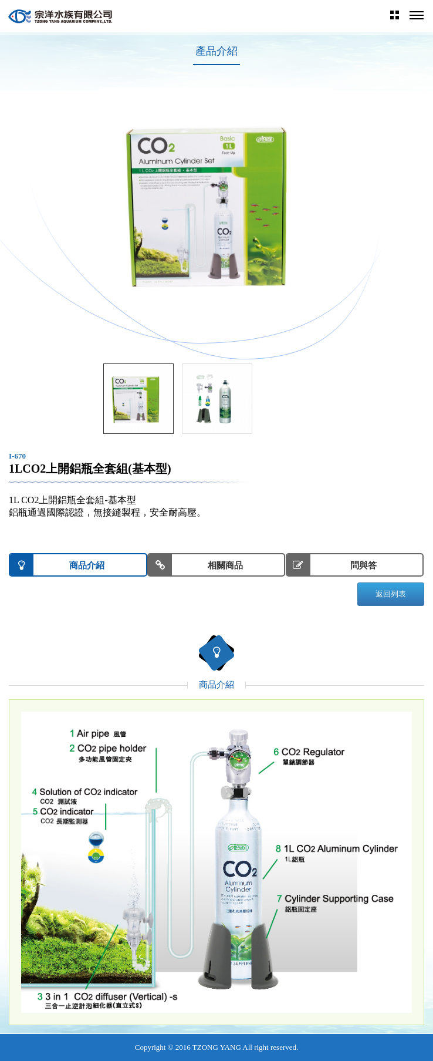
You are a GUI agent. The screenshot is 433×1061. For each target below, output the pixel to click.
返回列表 (391, 594)
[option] (216, 204)
